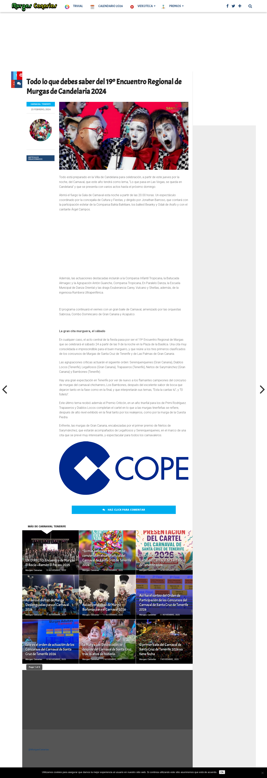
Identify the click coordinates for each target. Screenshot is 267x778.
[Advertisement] (133, 42)
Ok (222, 772)
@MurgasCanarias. (39, 749)
